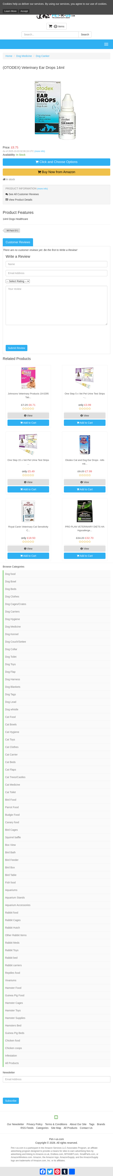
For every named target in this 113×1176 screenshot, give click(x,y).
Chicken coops (13, 1048)
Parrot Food (12, 807)
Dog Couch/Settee (15, 641)
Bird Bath (10, 852)
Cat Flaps (10, 769)
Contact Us (86, 1127)
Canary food (12, 822)
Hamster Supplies (15, 1017)
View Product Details (18, 199)
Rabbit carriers (13, 965)
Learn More (10, 11)
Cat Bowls (11, 724)
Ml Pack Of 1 (12, 230)
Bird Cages (11, 829)
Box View (10, 844)
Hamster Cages (14, 1002)
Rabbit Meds (12, 942)
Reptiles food (12, 972)
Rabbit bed (11, 957)
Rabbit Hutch (12, 927)
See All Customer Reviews (22, 194)
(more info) (39, 151)
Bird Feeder (11, 859)
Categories (42, 1127)
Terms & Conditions (56, 1124)
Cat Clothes (11, 747)
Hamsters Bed (13, 1025)
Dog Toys (10, 664)
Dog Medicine (24, 56)
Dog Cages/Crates (15, 604)
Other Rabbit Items (16, 935)
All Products (12, 1063)
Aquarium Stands (15, 897)
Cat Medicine (12, 784)
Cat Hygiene (12, 732)
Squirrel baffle (13, 837)
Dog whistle (11, 709)
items (56, 26)
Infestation (11, 1055)
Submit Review (16, 348)
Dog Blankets (12, 686)
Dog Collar (11, 649)
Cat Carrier (11, 754)
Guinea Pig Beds (14, 1033)
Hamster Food (13, 987)
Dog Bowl (10, 581)
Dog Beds (10, 589)
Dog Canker (42, 56)
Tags (92, 1124)
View (28, 415)
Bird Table (10, 875)
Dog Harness (12, 679)
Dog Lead (10, 701)
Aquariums (11, 890)
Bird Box (10, 867)
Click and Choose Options (56, 162)
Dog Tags (10, 694)
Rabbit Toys (11, 950)
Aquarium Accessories (17, 905)
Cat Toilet (10, 792)
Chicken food (12, 1040)
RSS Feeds (27, 1127)
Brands (101, 1124)
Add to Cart (28, 422)
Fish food (10, 882)
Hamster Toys (13, 1010)
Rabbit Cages (13, 920)
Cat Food (10, 716)
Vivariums (10, 980)
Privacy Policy (35, 1124)
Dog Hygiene (12, 619)
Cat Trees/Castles (15, 777)
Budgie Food (12, 814)
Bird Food (10, 799)
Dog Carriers (12, 611)
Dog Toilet (10, 656)
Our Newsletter (15, 1124)
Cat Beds (10, 762)
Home (8, 56)
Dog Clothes (12, 596)
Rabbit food (11, 912)
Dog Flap (10, 671)
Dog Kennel (11, 634)
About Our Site (78, 1124)
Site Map (56, 1127)
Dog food (10, 573)
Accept (24, 11)
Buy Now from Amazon (56, 172)
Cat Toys (10, 739)
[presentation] (33, 335)
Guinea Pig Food (14, 995)
